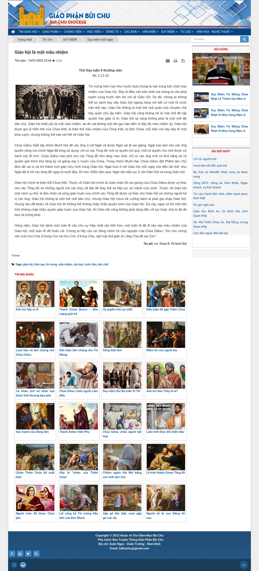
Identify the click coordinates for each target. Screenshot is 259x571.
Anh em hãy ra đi (35, 296)
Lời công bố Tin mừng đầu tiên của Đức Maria (78, 502)
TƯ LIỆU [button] (187, 32)
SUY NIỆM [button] (169, 32)
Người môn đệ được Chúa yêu (35, 502)
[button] (221, 68)
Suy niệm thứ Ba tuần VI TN (122, 377)
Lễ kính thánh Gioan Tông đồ (165, 459)
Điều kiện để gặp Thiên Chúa (165, 296)
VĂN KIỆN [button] (150, 32)
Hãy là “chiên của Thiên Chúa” (78, 461)
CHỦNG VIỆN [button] (74, 32)
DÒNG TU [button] (114, 32)
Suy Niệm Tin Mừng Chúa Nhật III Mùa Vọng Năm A (229, 129)
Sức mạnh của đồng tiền (35, 418)
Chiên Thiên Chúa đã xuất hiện (35, 461)
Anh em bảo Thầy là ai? (165, 377)
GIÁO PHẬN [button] (51, 32)
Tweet (15, 255)
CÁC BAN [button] (132, 32)
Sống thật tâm (122, 336)
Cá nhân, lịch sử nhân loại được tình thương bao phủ (35, 379)
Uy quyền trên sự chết (122, 296)
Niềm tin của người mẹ (165, 336)
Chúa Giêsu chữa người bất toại (122, 420)
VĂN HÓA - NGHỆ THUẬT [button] (214, 32)
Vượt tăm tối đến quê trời (210, 165)
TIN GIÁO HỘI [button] (29, 32)
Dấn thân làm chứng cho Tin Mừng (78, 339)
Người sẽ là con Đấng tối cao (165, 502)
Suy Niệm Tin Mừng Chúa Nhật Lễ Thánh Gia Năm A (229, 97)
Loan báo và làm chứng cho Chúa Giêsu (35, 339)
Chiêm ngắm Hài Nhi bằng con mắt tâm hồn (122, 461)
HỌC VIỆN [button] (95, 32)
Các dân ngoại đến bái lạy (210, 233)
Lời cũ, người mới (205, 159)
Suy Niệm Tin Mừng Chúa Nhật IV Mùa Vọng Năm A (229, 112)
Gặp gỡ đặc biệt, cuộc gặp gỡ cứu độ (122, 502)
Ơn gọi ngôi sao (203, 205)
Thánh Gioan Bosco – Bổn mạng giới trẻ (78, 298)
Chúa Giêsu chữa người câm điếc (78, 379)
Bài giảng (221, 49)
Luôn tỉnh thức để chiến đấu (165, 418)
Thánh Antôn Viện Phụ (78, 418)
